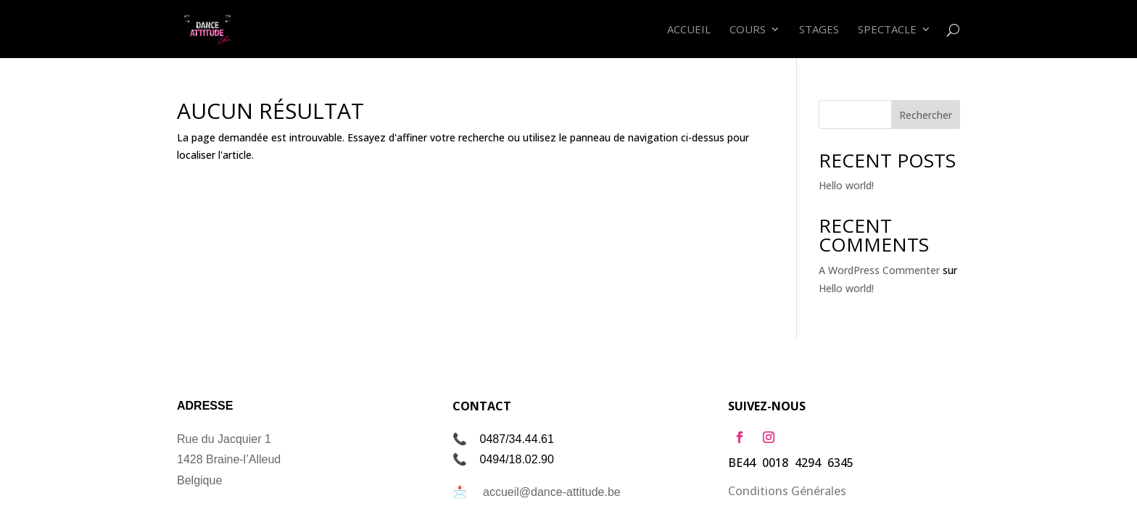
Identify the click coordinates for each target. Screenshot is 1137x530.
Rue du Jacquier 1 (224, 439)
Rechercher (925, 115)
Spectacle (887, 30)
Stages (819, 30)
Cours (747, 30)
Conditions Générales (787, 491)
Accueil (689, 30)
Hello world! (846, 185)
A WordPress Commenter (879, 270)
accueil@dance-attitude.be (552, 492)
